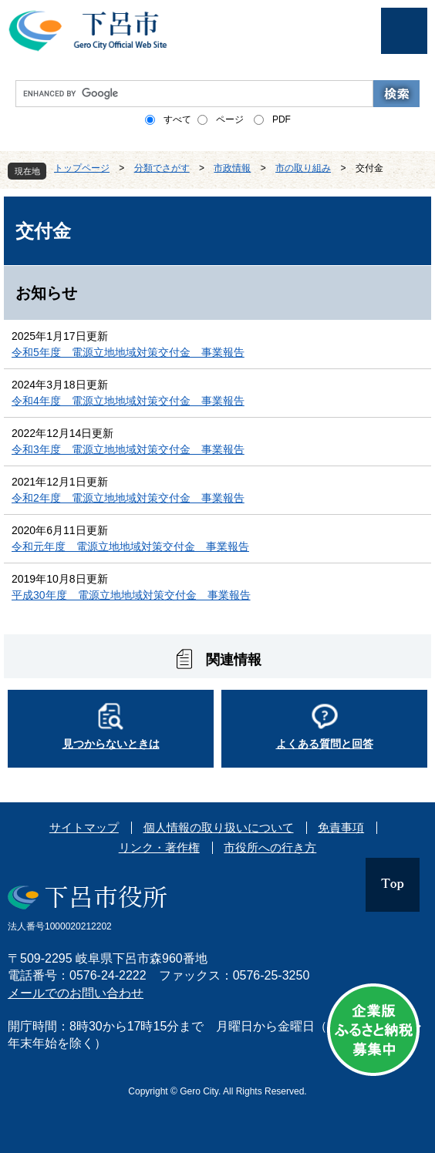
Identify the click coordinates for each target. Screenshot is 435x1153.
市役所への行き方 (270, 847)
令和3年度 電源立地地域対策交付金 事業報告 (128, 449)
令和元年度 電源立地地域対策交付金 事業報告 (130, 546)
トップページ (82, 168)
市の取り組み (303, 168)
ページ (230, 119)
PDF (281, 119)
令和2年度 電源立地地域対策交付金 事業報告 (128, 498)
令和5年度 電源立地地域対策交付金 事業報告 (128, 352)
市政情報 (232, 168)
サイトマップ (84, 827)
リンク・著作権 (159, 847)
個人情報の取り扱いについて (218, 827)
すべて (177, 119)
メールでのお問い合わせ (75, 993)
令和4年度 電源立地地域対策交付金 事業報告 (128, 401)
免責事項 (341, 827)
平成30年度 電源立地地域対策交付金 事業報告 (131, 595)
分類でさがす (162, 168)
